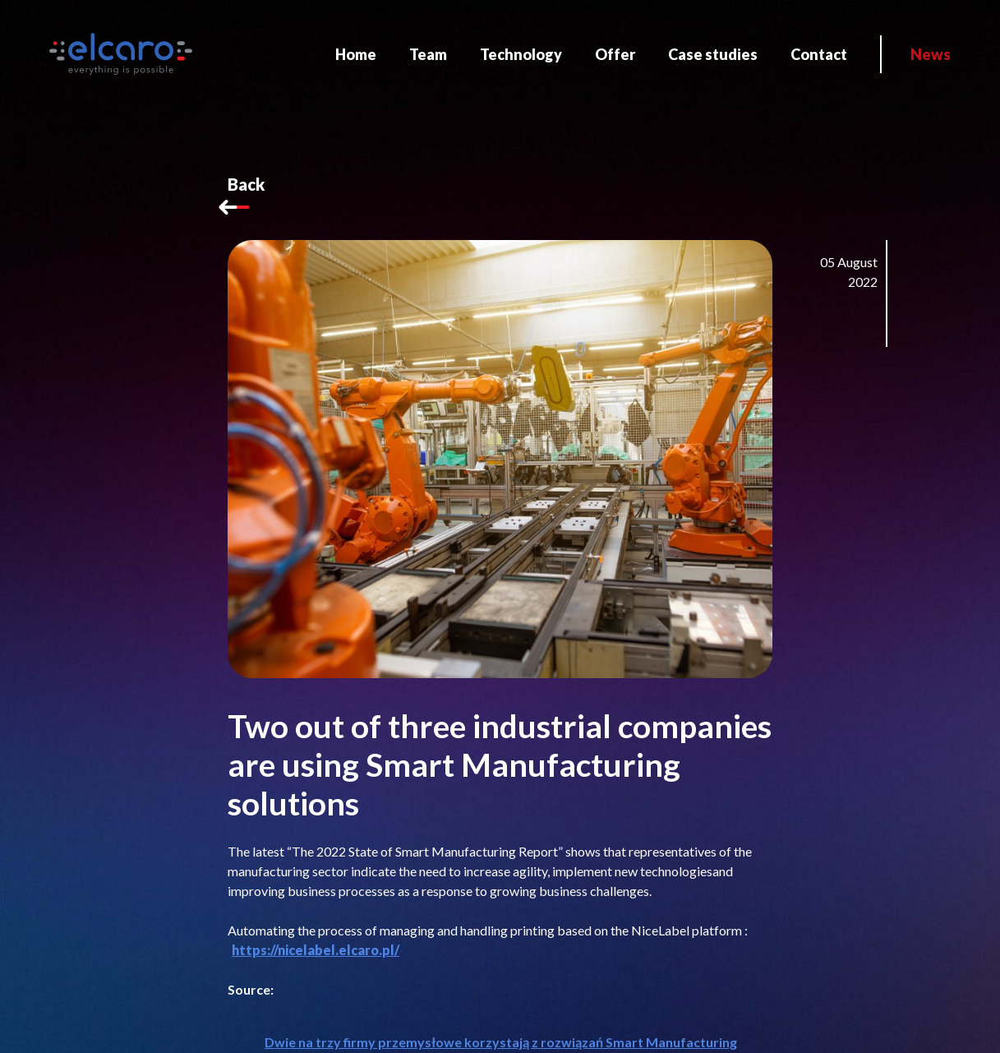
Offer (615, 54)
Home (355, 54)
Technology (521, 54)
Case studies (713, 54)
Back (246, 197)
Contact (818, 54)
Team (428, 54)
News (930, 54)
